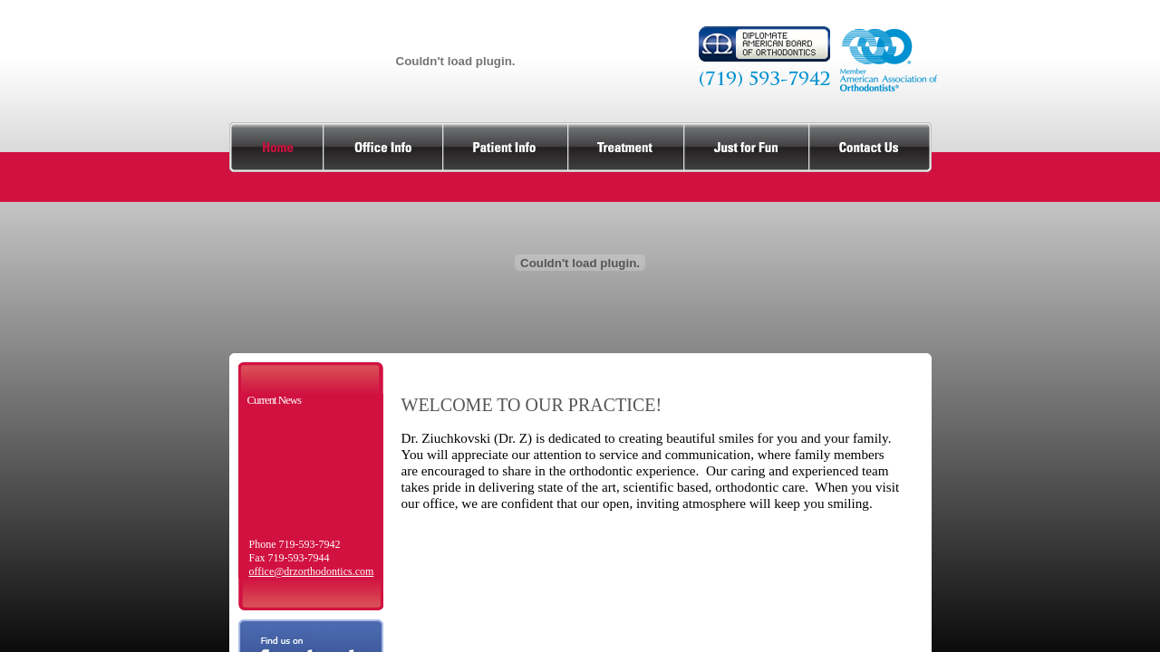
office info (383, 147)
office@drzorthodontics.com (311, 571)
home (276, 147)
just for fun (746, 147)
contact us (870, 147)
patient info (505, 147)
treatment (626, 147)
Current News (274, 400)
